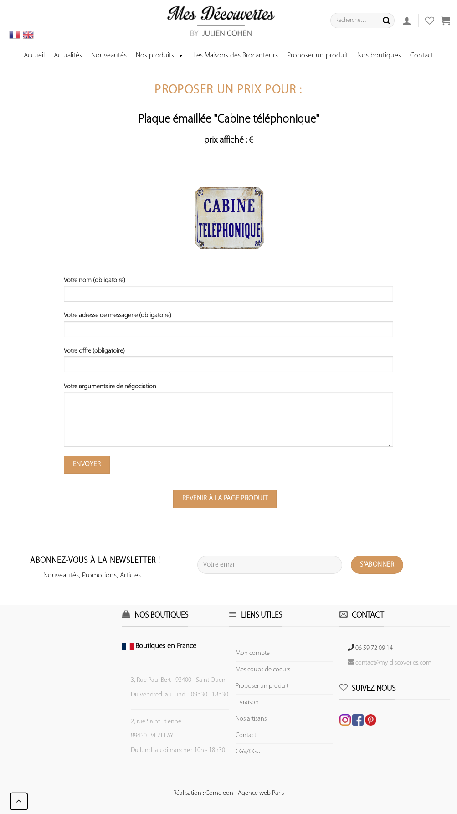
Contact (421, 55)
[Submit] (386, 20)
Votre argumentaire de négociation (228, 418)
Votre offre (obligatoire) (228, 363)
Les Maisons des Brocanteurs (235, 55)
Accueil (34, 55)
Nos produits (160, 55)
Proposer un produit (317, 55)
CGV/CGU (248, 751)
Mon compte (253, 653)
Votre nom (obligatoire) (228, 292)
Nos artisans (251, 719)
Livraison (247, 702)
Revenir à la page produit (225, 498)
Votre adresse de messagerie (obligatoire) (228, 327)
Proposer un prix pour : (228, 90)
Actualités (68, 55)
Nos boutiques (379, 55)
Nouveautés (109, 55)
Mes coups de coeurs (263, 669)
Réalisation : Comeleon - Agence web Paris (228, 793)
